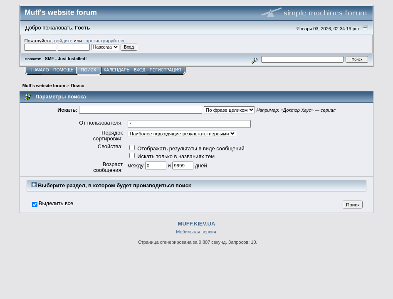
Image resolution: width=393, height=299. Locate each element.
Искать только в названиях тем (172, 156)
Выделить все (56, 203)
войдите (63, 40)
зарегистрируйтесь (104, 40)
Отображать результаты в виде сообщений (187, 148)
